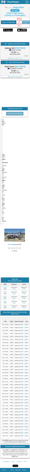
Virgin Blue (18, 7)
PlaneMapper (6, 461)
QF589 (5, 292)
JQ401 (5, 296)
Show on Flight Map (8, 22)
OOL (14, 289)
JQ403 (5, 306)
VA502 (5, 301)
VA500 (5, 287)
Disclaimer (18, 470)
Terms (13, 470)
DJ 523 (15, 10)
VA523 (25, 461)
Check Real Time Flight (14, 113)
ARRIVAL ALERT (25, 22)
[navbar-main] (27, 2)
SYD (24, 289)
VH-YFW (10, 244)
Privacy (25, 470)
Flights (13, 461)
